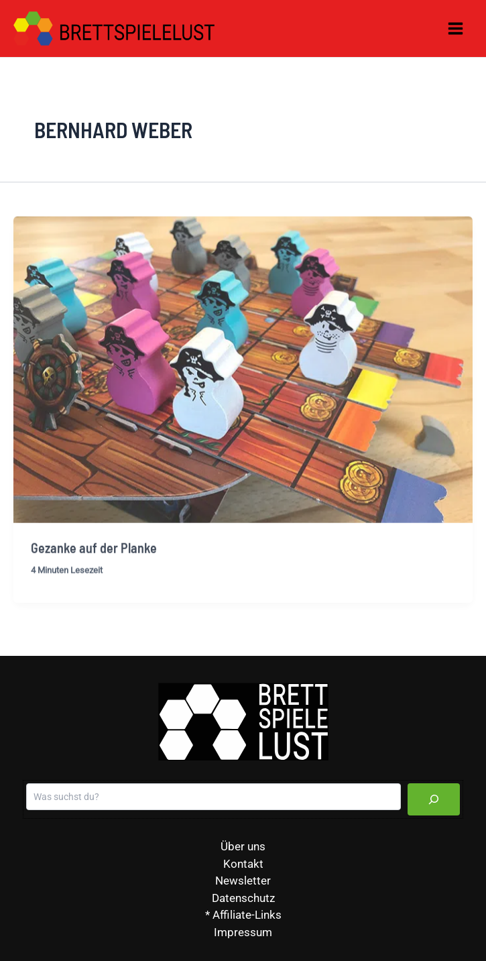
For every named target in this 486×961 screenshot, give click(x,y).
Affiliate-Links (247, 914)
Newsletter (243, 880)
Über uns (243, 846)
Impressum (243, 932)
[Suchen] (434, 799)
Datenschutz (243, 898)
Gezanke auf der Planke (94, 555)
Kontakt (243, 863)
